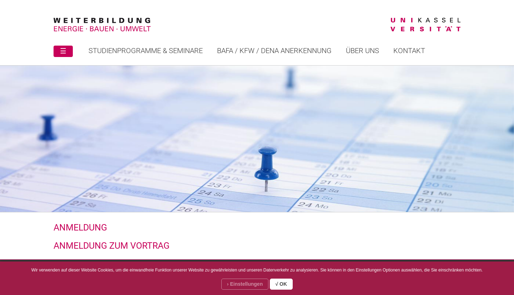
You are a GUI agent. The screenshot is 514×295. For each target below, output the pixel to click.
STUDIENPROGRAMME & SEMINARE (146, 50)
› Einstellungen (245, 284)
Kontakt (409, 50)
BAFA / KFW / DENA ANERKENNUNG (274, 50)
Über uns (362, 50)
